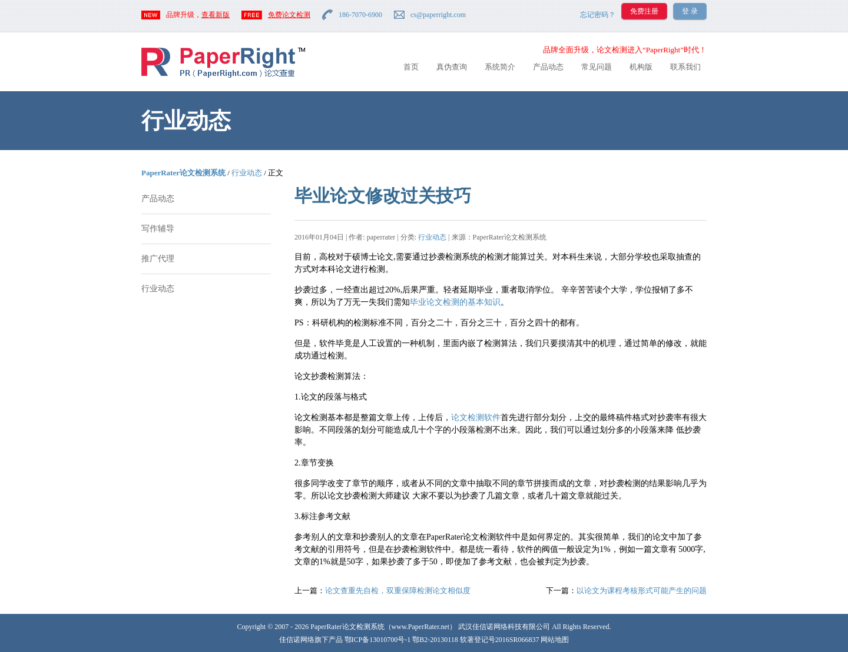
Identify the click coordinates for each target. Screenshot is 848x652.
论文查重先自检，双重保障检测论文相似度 (398, 590)
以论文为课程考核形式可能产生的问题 (642, 590)
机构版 (641, 66)
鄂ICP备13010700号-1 (377, 640)
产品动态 (548, 66)
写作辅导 (157, 228)
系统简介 (500, 66)
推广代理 (157, 258)
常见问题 (596, 66)
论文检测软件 (476, 417)
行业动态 (246, 172)
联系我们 (685, 66)
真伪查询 (451, 66)
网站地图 (555, 640)
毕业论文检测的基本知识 (455, 302)
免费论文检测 (289, 15)
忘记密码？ (597, 15)
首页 (411, 66)
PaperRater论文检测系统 (183, 172)
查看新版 (215, 15)
